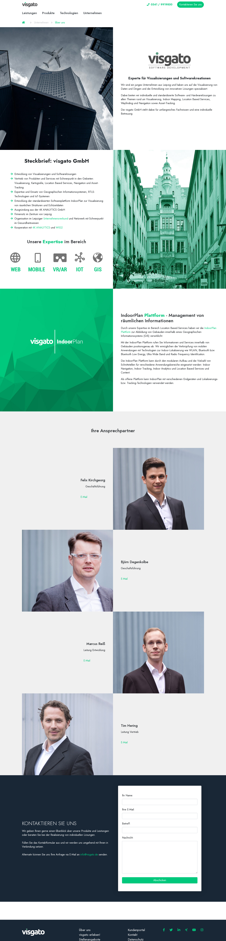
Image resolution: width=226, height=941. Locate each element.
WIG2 (59, 227)
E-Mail (84, 497)
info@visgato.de (89, 854)
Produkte (48, 13)
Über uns (85, 930)
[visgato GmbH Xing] (186, 930)
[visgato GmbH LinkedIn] (178, 930)
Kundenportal (136, 930)
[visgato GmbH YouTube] (194, 930)
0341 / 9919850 (159, 4)
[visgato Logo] (29, 4)
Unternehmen (92, 13)
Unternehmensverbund (55, 218)
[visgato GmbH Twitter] (171, 930)
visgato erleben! (89, 934)
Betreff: (126, 823)
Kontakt (132, 934)
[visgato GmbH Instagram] (202, 930)
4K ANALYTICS (41, 227)
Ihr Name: (127, 795)
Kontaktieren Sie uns (190, 4)
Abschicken (159, 880)
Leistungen (29, 13)
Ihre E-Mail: (128, 809)
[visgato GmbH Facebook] (164, 930)
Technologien (69, 13)
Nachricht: (128, 838)
